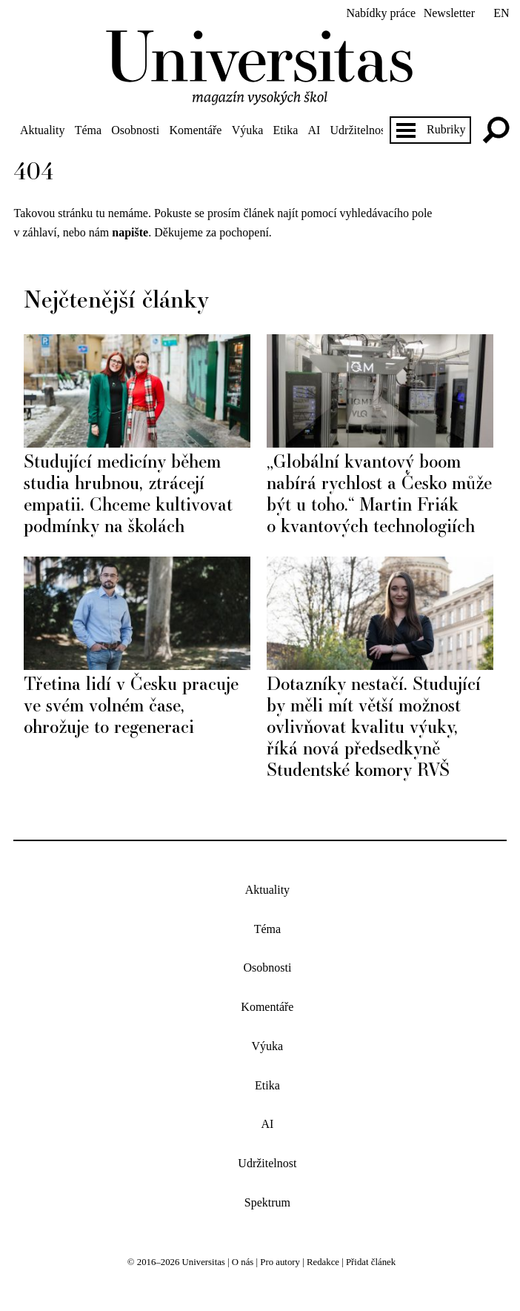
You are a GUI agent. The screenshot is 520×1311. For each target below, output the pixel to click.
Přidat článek (371, 1262)
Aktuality (42, 130)
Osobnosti (135, 130)
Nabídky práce (381, 13)
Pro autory (280, 1262)
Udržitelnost (359, 130)
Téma (88, 130)
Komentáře (195, 130)
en (501, 13)
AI (313, 130)
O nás (243, 1262)
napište (130, 232)
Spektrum (267, 1202)
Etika (286, 130)
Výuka (248, 130)
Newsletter (449, 13)
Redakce (323, 1262)
